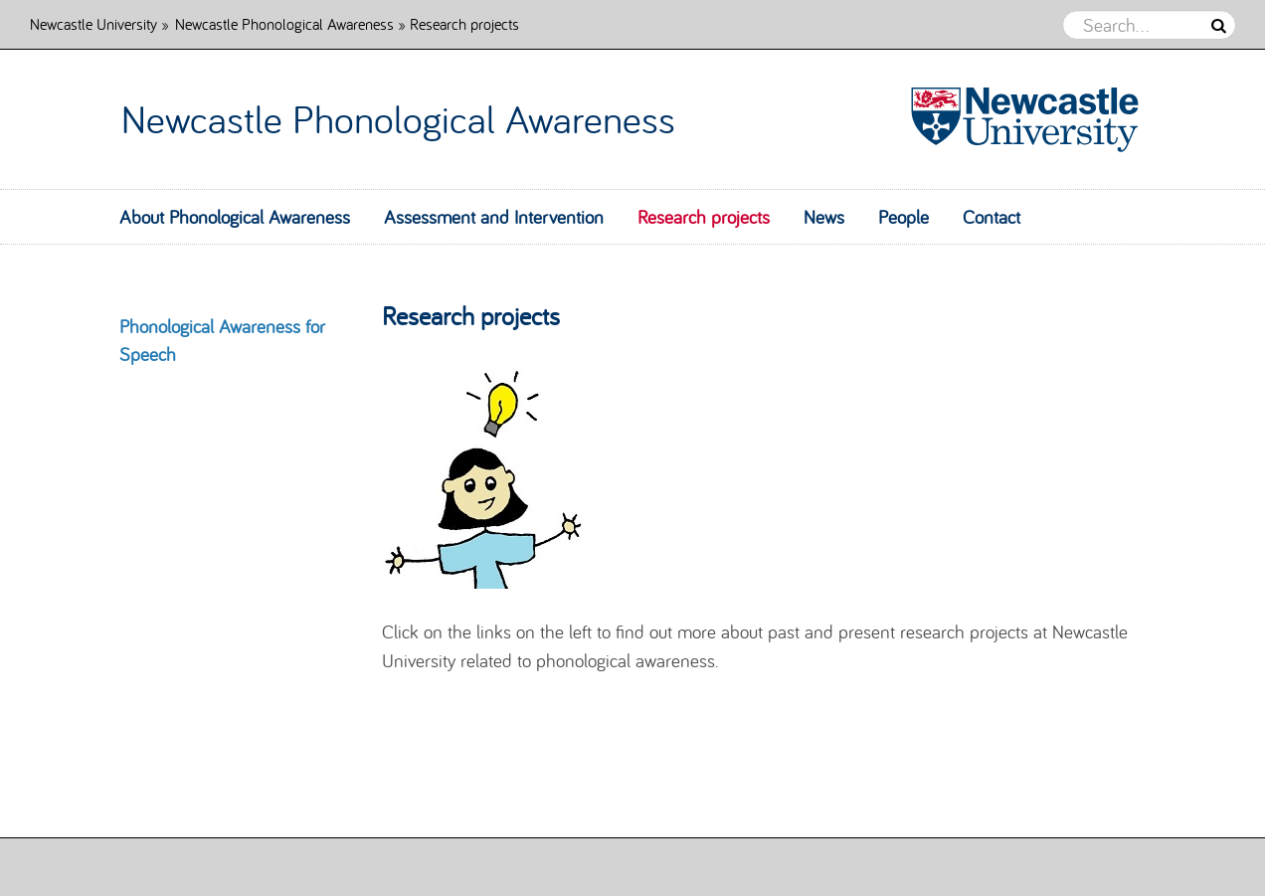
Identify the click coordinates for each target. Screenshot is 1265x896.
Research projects (703, 217)
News (824, 217)
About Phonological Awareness (234, 217)
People (903, 217)
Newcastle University (93, 23)
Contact (991, 217)
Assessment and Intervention (494, 217)
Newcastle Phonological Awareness (286, 23)
